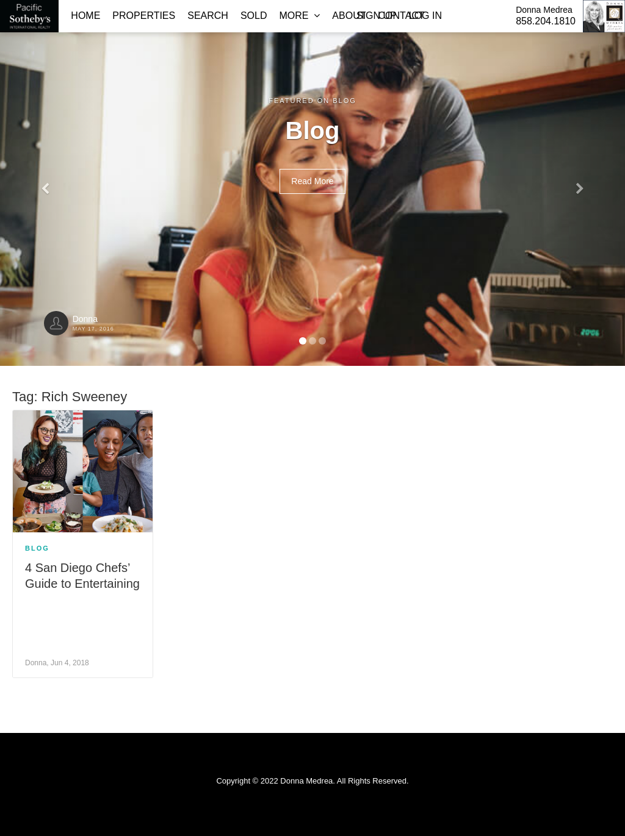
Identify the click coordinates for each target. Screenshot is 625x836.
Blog (37, 548)
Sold (253, 15)
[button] (47, 183)
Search (207, 15)
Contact (401, 15)
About (349, 15)
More (299, 15)
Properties (143, 15)
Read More (312, 181)
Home (85, 15)
